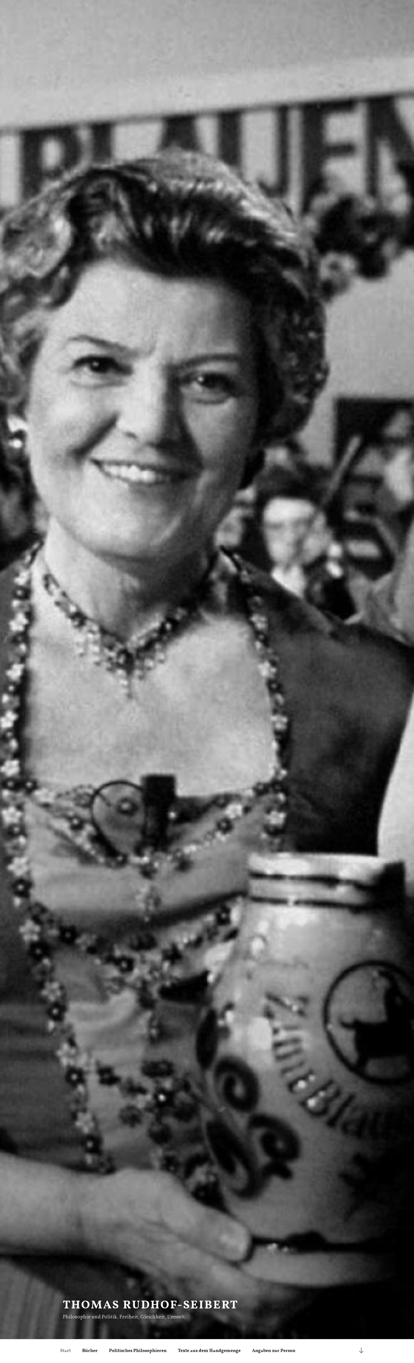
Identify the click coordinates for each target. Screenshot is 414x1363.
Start (65, 1351)
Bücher (90, 1351)
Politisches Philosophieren (138, 1351)
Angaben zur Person (273, 1351)
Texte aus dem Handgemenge (209, 1351)
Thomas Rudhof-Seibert (150, 1305)
